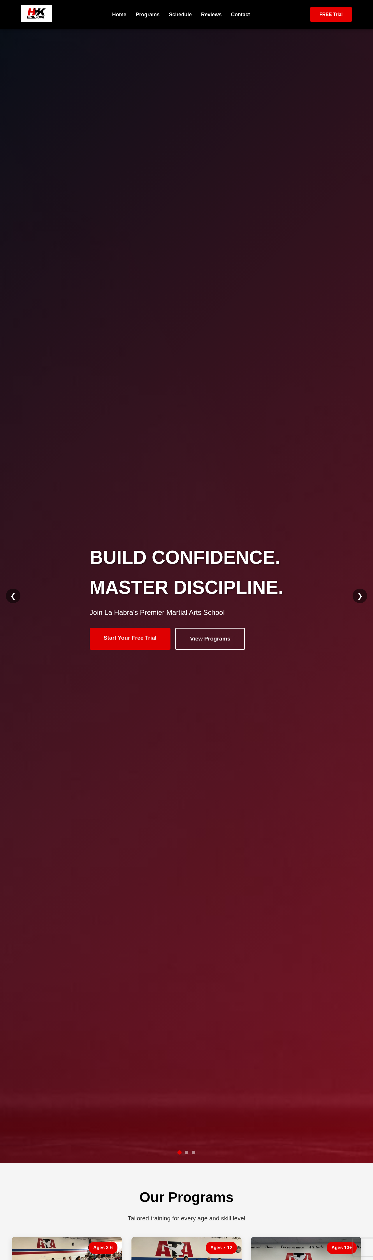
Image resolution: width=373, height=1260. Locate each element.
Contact (240, 14)
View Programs (210, 639)
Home (119, 14)
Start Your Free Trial (130, 639)
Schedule (180, 14)
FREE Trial (331, 14)
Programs (148, 14)
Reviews (211, 14)
